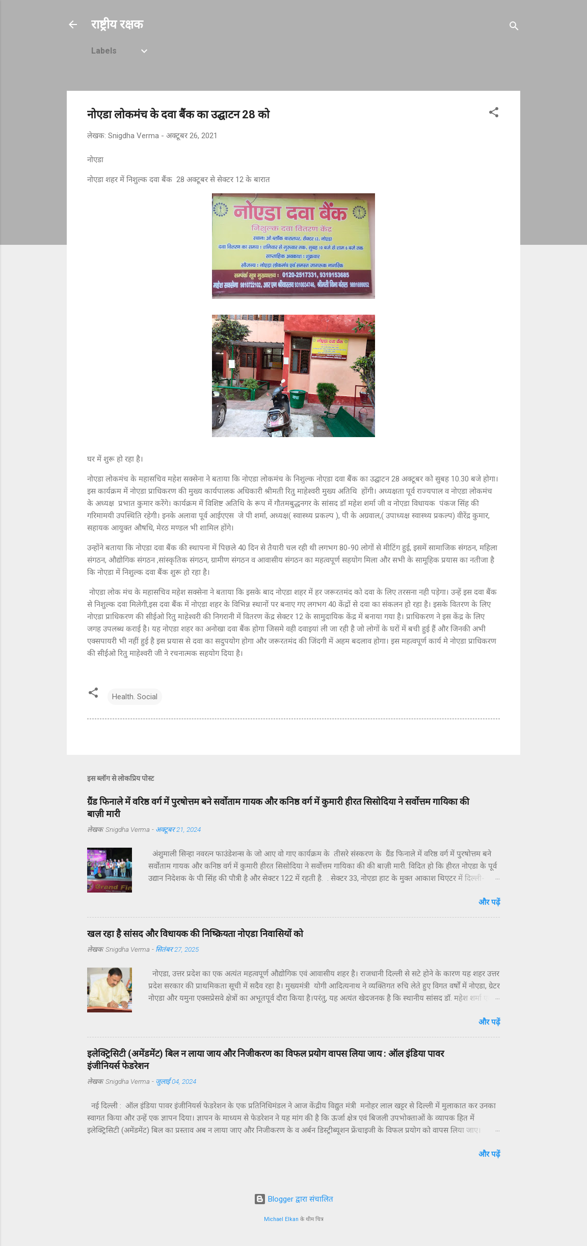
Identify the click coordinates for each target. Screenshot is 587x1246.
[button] (494, 114)
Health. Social (134, 696)
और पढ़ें (489, 902)
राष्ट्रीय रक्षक (117, 24)
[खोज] (514, 27)
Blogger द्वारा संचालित (293, 1199)
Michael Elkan (281, 1219)
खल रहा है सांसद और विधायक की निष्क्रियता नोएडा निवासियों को (195, 933)
